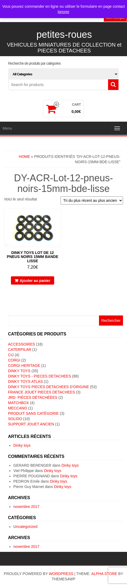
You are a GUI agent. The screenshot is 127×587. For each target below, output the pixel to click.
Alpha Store (104, 574)
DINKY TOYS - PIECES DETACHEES (39, 376)
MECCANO (17, 408)
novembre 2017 (26, 506)
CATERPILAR (19, 349)
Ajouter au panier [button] (34, 280)
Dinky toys (22, 445)
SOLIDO (15, 419)
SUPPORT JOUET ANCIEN (31, 424)
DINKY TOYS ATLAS (25, 381)
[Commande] (92, 200)
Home (24, 156)
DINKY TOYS (19, 371)
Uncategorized (25, 526)
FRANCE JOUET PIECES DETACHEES (41, 392)
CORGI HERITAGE (24, 365)
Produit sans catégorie (33, 413)
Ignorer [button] (63, 12)
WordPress (61, 574)
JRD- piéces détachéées (32, 397)
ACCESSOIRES (21, 344)
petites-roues (64, 34)
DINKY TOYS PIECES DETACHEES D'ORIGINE (48, 387)
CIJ (11, 355)
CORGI (14, 360)
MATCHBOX (18, 403)
